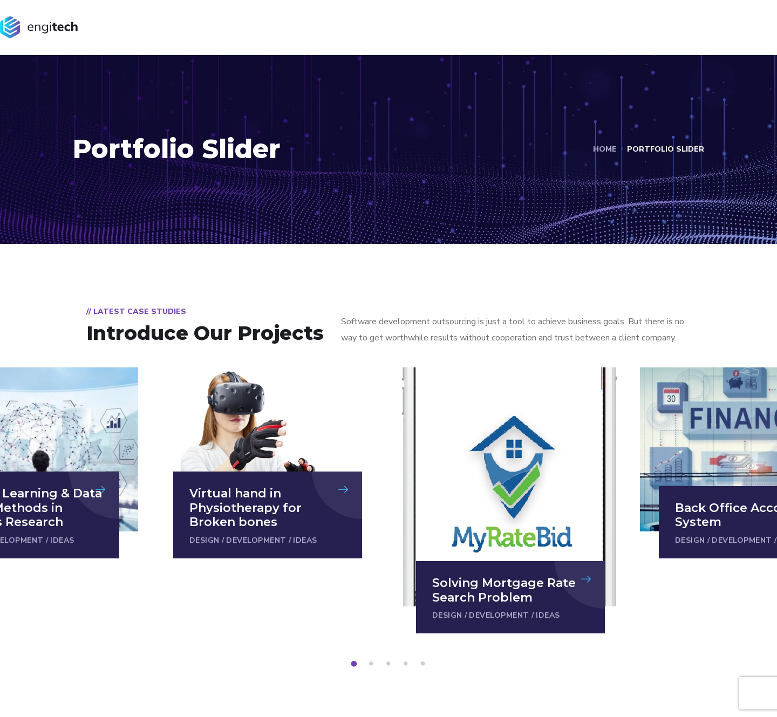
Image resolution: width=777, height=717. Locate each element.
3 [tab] (390, 664)
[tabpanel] (510, 500)
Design (204, 540)
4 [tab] (407, 664)
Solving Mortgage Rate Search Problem (504, 590)
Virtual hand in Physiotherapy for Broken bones (245, 507)
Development (256, 540)
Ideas (62, 540)
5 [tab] (424, 664)
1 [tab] (355, 664)
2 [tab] (372, 664)
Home (605, 149)
